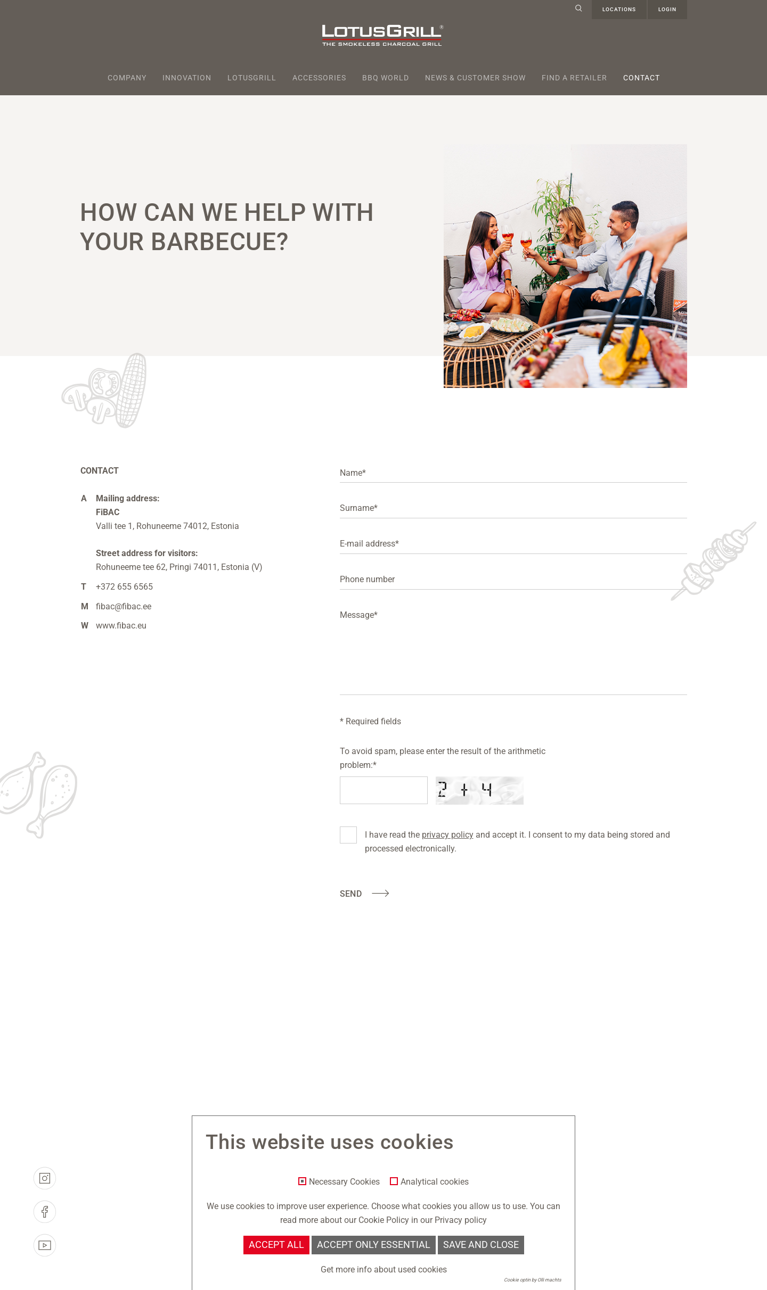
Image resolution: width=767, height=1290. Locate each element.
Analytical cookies (435, 1182)
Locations (619, 9)
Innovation (186, 77)
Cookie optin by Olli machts (532, 1280)
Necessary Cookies (344, 1182)
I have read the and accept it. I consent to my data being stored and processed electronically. (517, 841)
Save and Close (481, 1244)
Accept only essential (373, 1244)
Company (127, 77)
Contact (641, 77)
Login (667, 9)
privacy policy (448, 835)
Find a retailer (574, 77)
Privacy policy (461, 1220)
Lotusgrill (251, 77)
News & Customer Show (475, 77)
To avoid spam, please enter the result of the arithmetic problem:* (442, 758)
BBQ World (385, 77)
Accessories (319, 77)
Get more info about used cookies (384, 1269)
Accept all (276, 1244)
